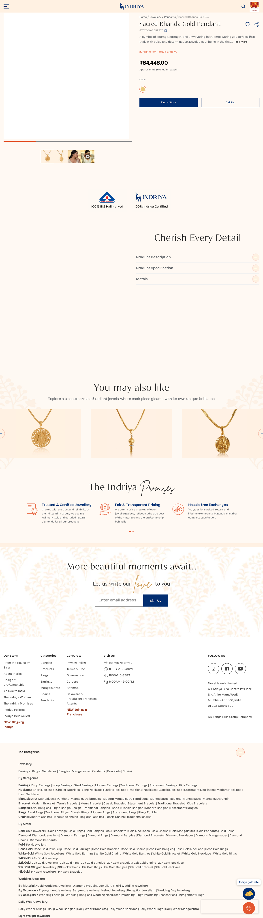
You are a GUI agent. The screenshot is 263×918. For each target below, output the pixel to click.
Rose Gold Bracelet (105, 773)
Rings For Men (148, 736)
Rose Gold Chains (133, 773)
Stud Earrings (83, 709)
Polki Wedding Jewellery (131, 810)
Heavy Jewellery (29, 854)
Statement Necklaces (199, 714)
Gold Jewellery (36, 755)
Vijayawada (141, 889)
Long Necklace (92, 714)
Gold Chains (160, 755)
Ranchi (128, 894)
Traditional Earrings (134, 709)
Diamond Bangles (123, 759)
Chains (127, 695)
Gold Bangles (95, 755)
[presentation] (230, 907)
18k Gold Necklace (167, 791)
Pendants (170, 17)
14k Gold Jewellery (43, 796)
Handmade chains (65, 741)
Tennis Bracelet (68, 727)
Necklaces (49, 695)
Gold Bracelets (116, 755)
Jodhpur (217, 889)
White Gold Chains (108, 778)
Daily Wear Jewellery (32, 826)
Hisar (138, 894)
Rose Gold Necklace (189, 773)
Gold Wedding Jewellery (54, 810)
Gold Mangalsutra (182, 755)
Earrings (24, 695)
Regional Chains (91, 741)
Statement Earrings (163, 709)
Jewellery (155, 17)
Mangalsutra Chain (216, 723)
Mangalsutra (81, 695)
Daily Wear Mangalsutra (182, 833)
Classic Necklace (170, 714)
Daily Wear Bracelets (92, 833)
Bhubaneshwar (199, 889)
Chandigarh (113, 894)
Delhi (21, 889)
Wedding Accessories (160, 819)
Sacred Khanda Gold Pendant (196, 17)
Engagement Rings (190, 819)
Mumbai (73, 889)
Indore (31, 889)
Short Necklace (43, 714)
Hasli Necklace (28, 718)
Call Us (230, 102)
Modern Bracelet (43, 727)
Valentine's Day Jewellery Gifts (177, 875)
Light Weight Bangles (98, 847)
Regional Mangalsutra (185, 723)
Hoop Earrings (62, 709)
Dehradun (151, 894)
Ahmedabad (57, 889)
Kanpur (230, 889)
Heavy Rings (98, 861)
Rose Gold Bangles (160, 773)
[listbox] (68, 154)
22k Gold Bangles (93, 787)
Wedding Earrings (51, 819)
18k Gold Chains (69, 791)
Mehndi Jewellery (113, 814)
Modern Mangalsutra (118, 723)
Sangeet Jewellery (86, 814)
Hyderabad (108, 889)
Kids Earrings (188, 709)
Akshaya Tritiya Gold (86, 875)
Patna (156, 889)
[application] (66, 76)
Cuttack (209, 894)
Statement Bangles (184, 732)
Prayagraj (169, 889)
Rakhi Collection (113, 875)
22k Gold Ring (69, 787)
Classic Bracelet (114, 727)
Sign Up (155, 525)
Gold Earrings (57, 755)
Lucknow (124, 889)
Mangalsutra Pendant (53, 723)
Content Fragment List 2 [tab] (133, 456)
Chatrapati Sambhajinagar (37, 894)
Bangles (64, 695)
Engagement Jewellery (55, 814)
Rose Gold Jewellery (48, 773)
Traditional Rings (57, 736)
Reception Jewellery (141, 814)
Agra (77, 894)
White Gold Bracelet (166, 778)
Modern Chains (40, 741)
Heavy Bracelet (77, 861)
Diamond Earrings (73, 759)
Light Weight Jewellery (34, 840)
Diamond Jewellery (45, 759)
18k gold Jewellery (43, 791)
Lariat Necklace (115, 714)
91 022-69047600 (220, 630)
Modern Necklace (229, 714)
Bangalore (65, 894)
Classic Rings (80, 736)
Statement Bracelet (142, 727)
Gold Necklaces (139, 755)
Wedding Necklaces (106, 819)
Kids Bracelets (197, 727)
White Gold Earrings (80, 778)
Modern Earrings (106, 709)
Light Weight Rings (128, 847)
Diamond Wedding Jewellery (92, 810)
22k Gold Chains (145, 787)
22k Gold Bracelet (119, 787)
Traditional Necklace (142, 714)
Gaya (86, 894)
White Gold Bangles (136, 778)
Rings (36, 695)
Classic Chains (115, 741)
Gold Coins (227, 755)
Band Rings (35, 736)
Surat (94, 889)
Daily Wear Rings (151, 833)
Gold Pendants (207, 755)
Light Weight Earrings (67, 847)
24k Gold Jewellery (45, 782)
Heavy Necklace (29, 861)
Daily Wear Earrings (32, 833)
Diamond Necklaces (180, 759)
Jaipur (42, 889)
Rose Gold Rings (216, 773)
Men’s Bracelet (91, 727)
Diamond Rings (98, 759)
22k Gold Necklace (171, 787)
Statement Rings (124, 736)
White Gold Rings (225, 778)
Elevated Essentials (32, 875)
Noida (182, 889)
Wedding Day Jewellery (173, 814)
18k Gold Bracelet (141, 791)
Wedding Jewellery (31, 803)
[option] (47, 156)
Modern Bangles (156, 732)
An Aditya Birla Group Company (230, 641)
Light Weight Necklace (34, 847)
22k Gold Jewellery (45, 787)
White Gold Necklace (196, 778)
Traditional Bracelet (171, 727)
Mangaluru (193, 894)
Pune (85, 889)
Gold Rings (76, 755)
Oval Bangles (40, 732)
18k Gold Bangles (115, 791)
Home (143, 17)
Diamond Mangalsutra (211, 759)
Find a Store (168, 102)
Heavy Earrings (53, 861)
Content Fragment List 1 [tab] (130, 456)
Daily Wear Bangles (61, 833)
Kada (115, 732)
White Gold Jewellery (49, 778)
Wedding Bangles (78, 819)
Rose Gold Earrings (77, 773)
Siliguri (179, 894)
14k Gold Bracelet (70, 796)
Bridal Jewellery (59, 875)
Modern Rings (101, 736)
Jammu (97, 894)
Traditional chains (139, 741)
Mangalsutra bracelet (86, 723)
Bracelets (114, 695)
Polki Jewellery (36, 769)
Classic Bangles (132, 732)
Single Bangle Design (66, 732)
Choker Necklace (68, 714)
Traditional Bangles (96, 732)
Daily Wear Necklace (123, 833)
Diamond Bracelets (150, 759)
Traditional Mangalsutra (151, 723)
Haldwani (166, 894)
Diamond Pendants (43, 764)
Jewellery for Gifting (140, 875)
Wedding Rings (132, 819)
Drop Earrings (40, 709)
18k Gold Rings (92, 791)
